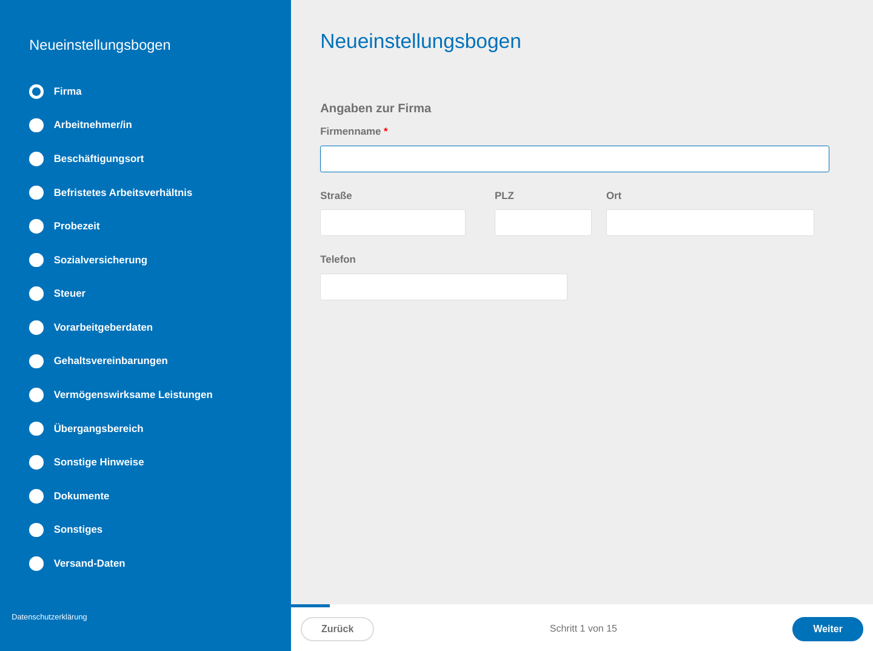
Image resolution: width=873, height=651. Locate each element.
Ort (613, 195)
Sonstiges (78, 529)
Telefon (338, 259)
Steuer (69, 293)
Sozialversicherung (100, 260)
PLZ (504, 195)
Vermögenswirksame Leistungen (133, 394)
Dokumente (82, 496)
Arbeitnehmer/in (93, 124)
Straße (336, 195)
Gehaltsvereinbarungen (111, 360)
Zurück (337, 629)
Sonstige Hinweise (99, 462)
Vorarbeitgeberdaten (103, 327)
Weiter (828, 629)
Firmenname (353, 131)
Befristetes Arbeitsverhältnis (123, 192)
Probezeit (77, 226)
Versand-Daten (89, 563)
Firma (68, 91)
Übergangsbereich (99, 428)
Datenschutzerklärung (49, 616)
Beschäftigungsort (99, 158)
